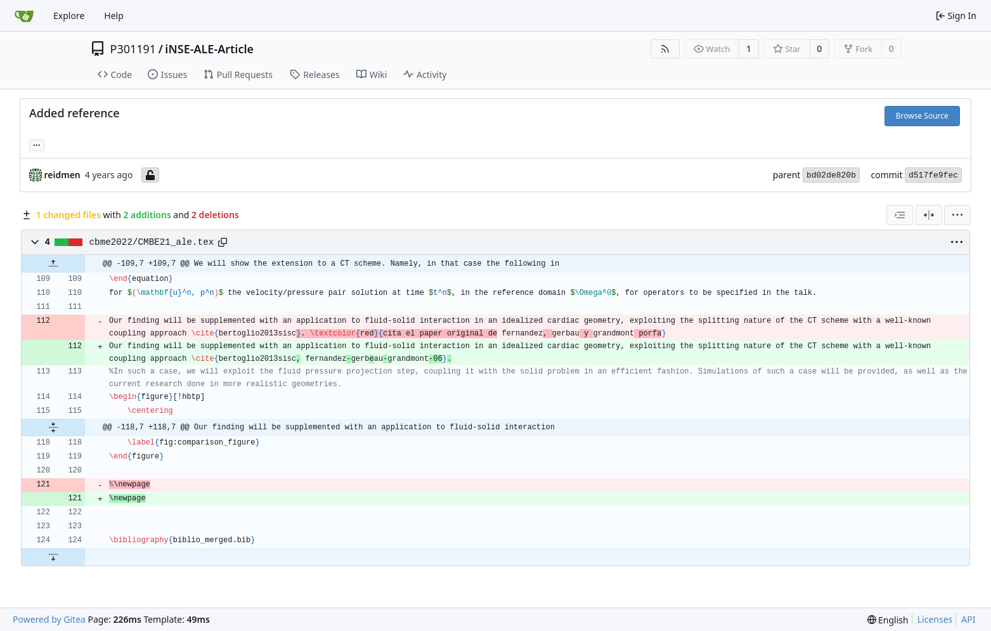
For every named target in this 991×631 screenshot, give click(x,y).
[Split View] (929, 215)
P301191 (133, 48)
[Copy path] (222, 242)
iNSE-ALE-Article (209, 48)
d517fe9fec (933, 175)
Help (114, 16)
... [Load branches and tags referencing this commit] (37, 144)
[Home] (24, 15)
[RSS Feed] (665, 48)
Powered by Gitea (49, 619)
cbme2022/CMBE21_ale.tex (151, 242)
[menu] (957, 215)
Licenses (935, 619)
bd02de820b (831, 175)
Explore (68, 16)
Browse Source (922, 115)
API (968, 619)
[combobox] (899, 215)
